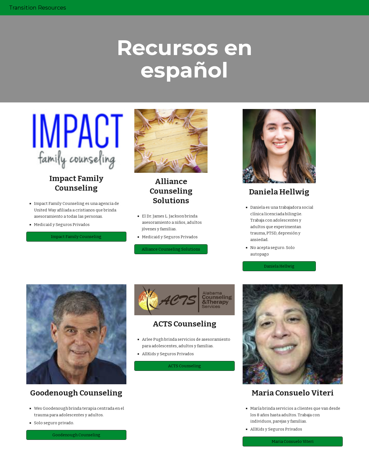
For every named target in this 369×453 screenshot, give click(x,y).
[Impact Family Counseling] (76, 236)
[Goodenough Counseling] (76, 435)
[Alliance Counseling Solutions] (171, 249)
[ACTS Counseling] (184, 366)
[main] (184, 59)
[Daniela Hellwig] (279, 266)
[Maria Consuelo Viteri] (292, 441)
